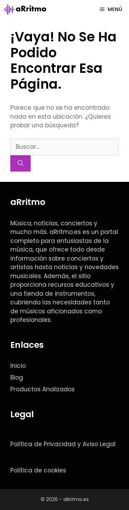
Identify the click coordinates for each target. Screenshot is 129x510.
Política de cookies (38, 470)
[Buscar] (20, 163)
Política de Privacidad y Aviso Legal (63, 444)
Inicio (18, 366)
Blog (16, 377)
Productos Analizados (42, 389)
